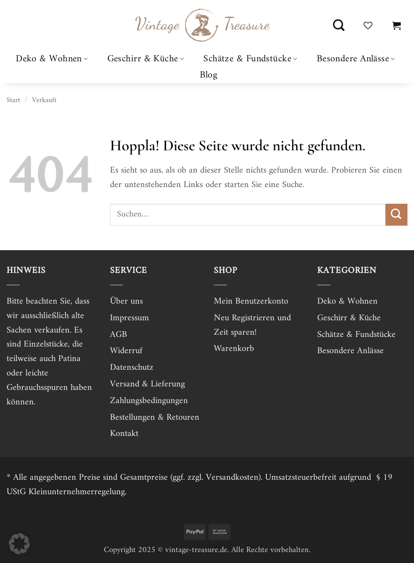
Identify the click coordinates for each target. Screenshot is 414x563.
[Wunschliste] (368, 25)
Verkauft (44, 100)
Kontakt (124, 434)
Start (13, 100)
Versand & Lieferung (147, 384)
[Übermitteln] (396, 215)
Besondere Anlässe (356, 58)
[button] (396, 25)
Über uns (126, 301)
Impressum (129, 318)
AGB (118, 335)
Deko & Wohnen (52, 58)
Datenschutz (131, 367)
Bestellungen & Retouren (154, 417)
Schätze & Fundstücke (250, 58)
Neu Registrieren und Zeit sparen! (252, 325)
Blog (209, 75)
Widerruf (126, 351)
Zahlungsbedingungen (149, 401)
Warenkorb (234, 349)
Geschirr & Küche (145, 58)
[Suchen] (338, 25)
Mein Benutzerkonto (251, 301)
